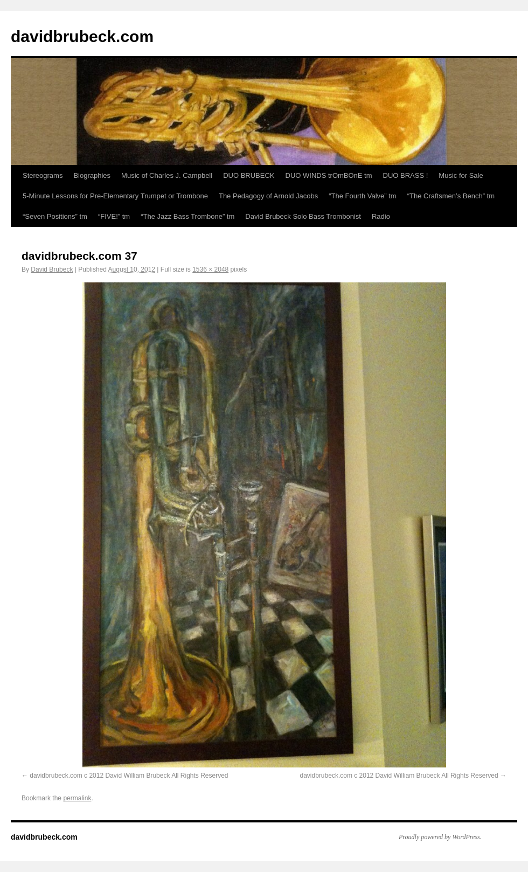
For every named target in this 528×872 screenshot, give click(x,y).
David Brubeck (52, 269)
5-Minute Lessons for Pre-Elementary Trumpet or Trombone (115, 196)
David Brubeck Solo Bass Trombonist (303, 216)
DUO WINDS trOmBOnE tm (329, 175)
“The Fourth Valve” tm (362, 196)
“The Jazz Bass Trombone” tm (187, 216)
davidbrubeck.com (82, 36)
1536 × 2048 (210, 269)
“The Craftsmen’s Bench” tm (451, 196)
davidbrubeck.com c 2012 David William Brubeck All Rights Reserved (129, 775)
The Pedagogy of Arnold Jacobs (268, 196)
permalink (77, 798)
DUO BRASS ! (405, 175)
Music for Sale (461, 175)
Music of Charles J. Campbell (166, 175)
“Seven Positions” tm (55, 216)
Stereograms (42, 175)
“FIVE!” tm (114, 216)
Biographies (91, 175)
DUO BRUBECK (248, 175)
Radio (381, 216)
